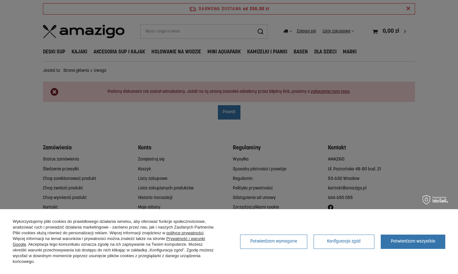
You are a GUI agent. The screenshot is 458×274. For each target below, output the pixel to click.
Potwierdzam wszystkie (413, 241)
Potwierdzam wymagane (273, 241)
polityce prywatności (184, 232)
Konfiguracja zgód (344, 241)
